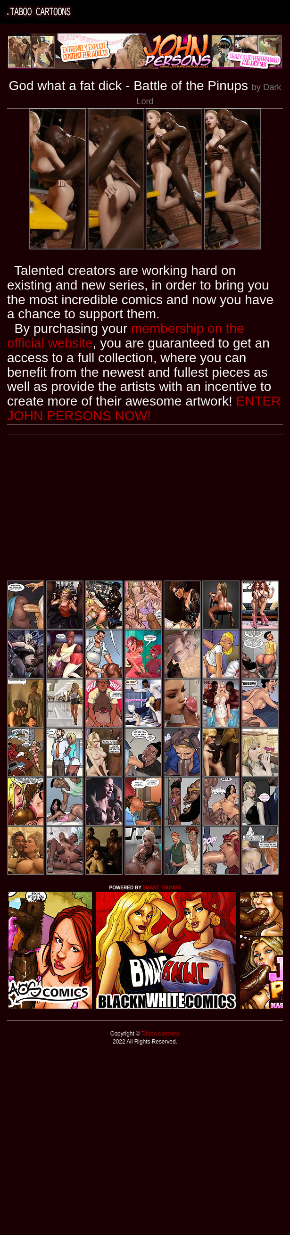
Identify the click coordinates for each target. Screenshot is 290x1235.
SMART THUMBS (161, 887)
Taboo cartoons (160, 1033)
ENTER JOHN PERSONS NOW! (144, 408)
